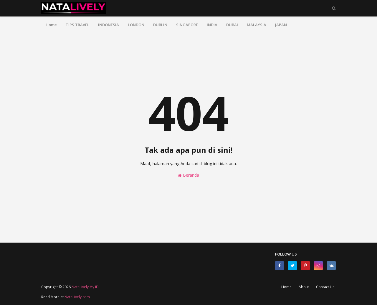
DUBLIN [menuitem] (160, 24)
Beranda (188, 175)
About (304, 286)
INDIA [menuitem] (212, 24)
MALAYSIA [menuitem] (256, 24)
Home (286, 286)
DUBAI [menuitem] (232, 24)
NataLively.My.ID (85, 286)
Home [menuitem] (51, 24)
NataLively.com (77, 296)
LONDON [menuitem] (136, 24)
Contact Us (325, 286)
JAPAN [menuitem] (281, 24)
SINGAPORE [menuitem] (187, 24)
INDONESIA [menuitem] (108, 24)
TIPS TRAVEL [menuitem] (77, 24)
